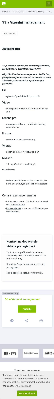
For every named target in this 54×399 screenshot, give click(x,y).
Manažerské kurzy (36, 11)
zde (8, 111)
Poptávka (27, 309)
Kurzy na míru (18, 11)
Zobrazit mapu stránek (27, 370)
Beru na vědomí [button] (27, 393)
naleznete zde (18, 204)
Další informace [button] (23, 386)
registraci (14, 267)
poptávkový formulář (31, 272)
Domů (5, 11)
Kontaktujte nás (13, 208)
